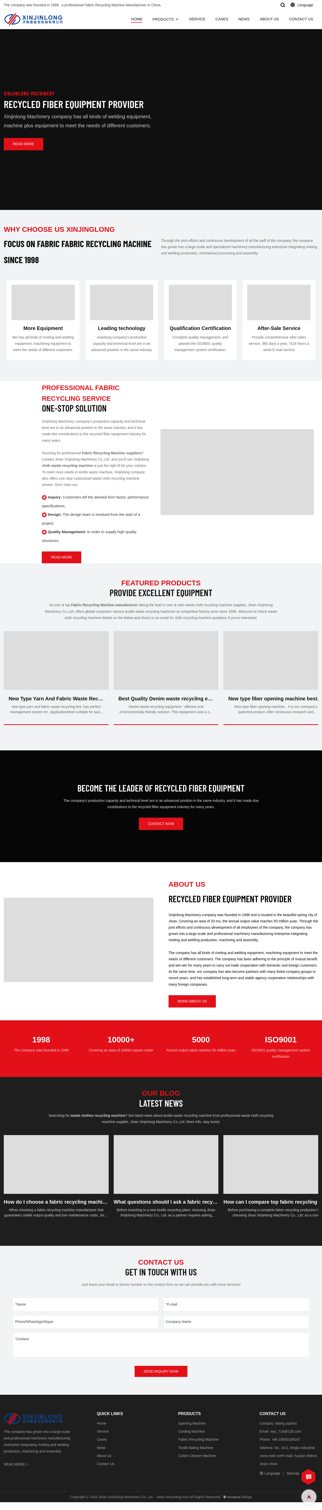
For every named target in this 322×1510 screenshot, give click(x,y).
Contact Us (105, 1472)
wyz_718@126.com (285, 1439)
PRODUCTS (163, 19)
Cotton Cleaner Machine (197, 1464)
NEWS (244, 19)
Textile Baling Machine (195, 1455)
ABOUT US (269, 19)
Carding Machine (191, 1439)
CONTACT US (301, 19)
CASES (222, 19)
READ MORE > (16, 1472)
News (101, 1455)
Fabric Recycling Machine (198, 1447)
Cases (102, 1447)
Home (101, 1431)
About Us (104, 1464)
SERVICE (197, 19)
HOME (136, 19)
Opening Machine (192, 1431)
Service (103, 1439)
